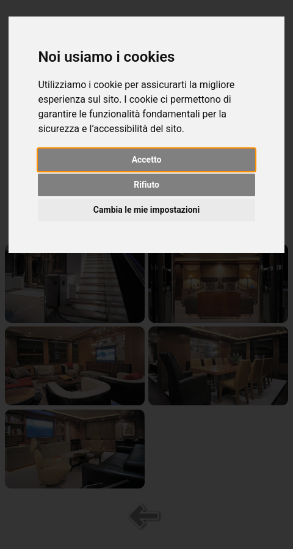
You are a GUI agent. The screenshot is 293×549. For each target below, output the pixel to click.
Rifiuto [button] (146, 185)
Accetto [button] (147, 159)
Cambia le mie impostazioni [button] (146, 210)
